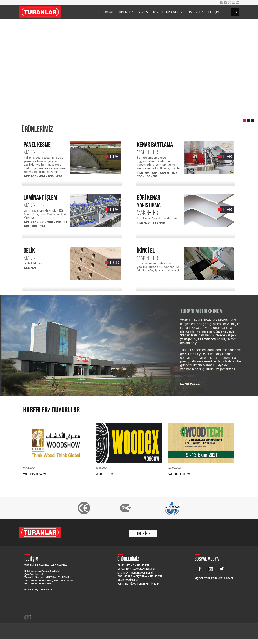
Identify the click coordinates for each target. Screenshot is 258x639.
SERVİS (143, 12)
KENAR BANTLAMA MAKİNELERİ (136, 569)
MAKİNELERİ (47, 148)
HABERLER (195, 12)
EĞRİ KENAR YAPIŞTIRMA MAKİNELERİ (139, 576)
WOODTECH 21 (179, 474)
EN (235, 12)
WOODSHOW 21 (34, 474)
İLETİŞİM (213, 12)
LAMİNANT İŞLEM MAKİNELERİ (135, 572)
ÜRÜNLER (126, 12)
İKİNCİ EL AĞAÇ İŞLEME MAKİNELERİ (138, 583)
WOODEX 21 (104, 474)
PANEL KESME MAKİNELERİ (133, 565)
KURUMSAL (106, 12)
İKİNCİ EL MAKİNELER (167, 12)
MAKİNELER (160, 254)
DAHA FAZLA (190, 384)
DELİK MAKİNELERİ (128, 580)
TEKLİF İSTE (142, 533)
